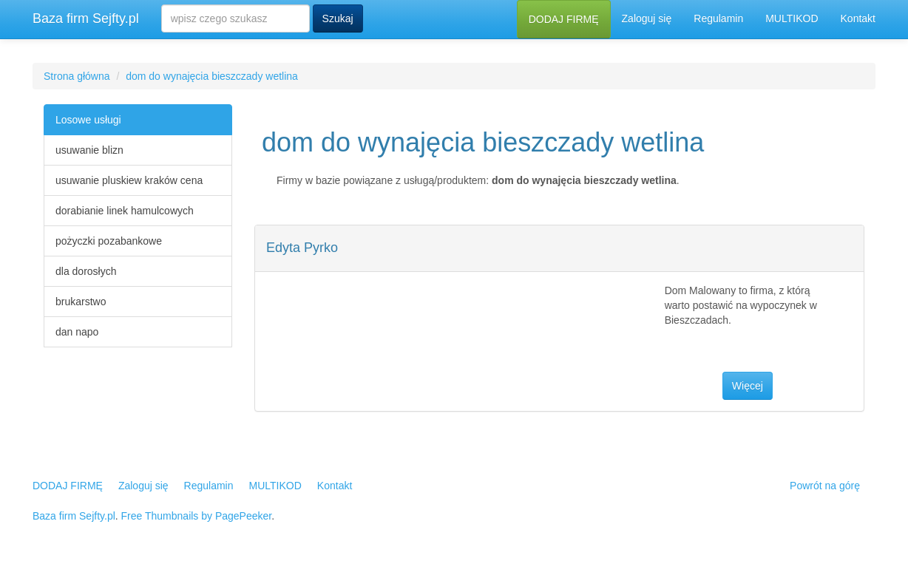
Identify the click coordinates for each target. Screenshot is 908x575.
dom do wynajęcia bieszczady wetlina (212, 76)
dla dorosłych (86, 271)
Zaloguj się (647, 18)
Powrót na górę (825, 485)
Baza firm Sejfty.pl (86, 18)
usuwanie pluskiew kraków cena (129, 180)
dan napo (76, 332)
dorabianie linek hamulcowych (124, 211)
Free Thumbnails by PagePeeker (196, 516)
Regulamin (718, 18)
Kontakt (858, 18)
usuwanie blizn (89, 150)
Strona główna (77, 76)
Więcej (747, 386)
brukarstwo (80, 301)
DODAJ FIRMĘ (564, 19)
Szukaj (337, 18)
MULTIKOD (791, 18)
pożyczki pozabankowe (108, 241)
